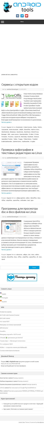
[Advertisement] (22, 49)
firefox (40, 127)
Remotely (24, 136)
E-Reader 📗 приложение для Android (11, 337)
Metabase (13, 132)
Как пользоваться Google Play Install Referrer (22, 387)
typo (32, 200)
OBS (9, 134)
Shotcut (36, 136)
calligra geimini (20, 198)
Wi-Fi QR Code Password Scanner (9, 315)
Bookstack (19, 127)
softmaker (23, 200)
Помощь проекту (18, 378)
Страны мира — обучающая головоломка (12, 341)
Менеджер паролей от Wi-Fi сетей (10, 334)
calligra (25, 254)
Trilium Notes (27, 139)
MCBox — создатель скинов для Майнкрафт (13, 347)
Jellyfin (21, 129)
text (28, 200)
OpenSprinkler (24, 134)
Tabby (15, 139)
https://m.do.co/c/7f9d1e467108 (10, 363)
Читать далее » (6, 122)
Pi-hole (37, 134)
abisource (19, 254)
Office (3, 200)
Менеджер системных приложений (10, 324)
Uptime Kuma (17, 141)
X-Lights (32, 141)
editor (28, 198)
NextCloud (27, 132)
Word (3, 259)
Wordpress (40, 422)
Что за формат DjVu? (6, 344)
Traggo (20, 139)
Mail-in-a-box (35, 129)
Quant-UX (17, 136)
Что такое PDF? (4, 321)
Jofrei (1, 387)
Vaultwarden (25, 141)
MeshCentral (5, 132)
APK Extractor (4, 328)
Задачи (9, 127)
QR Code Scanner (5, 318)
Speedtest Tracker (7, 139)
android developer (12, 89)
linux (39, 198)
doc (29, 254)
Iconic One (22, 422)
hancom (4, 257)
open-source (15, 134)
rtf (37, 257)
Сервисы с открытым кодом (19, 84)
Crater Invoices (28, 127)
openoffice (16, 200)
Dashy (35, 127)
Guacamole (5, 129)
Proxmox (10, 136)
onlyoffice (9, 200)
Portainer (4, 136)
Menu (22, 22)
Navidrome (20, 132)
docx (32, 254)
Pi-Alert (31, 134)
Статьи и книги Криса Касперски (9, 350)
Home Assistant (13, 129)
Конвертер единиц (5, 312)
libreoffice (27, 129)
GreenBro (3, 331)
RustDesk (30, 136)
